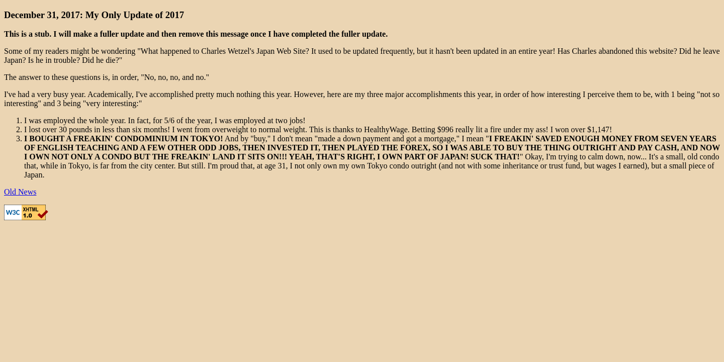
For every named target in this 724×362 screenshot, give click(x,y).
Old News (20, 192)
